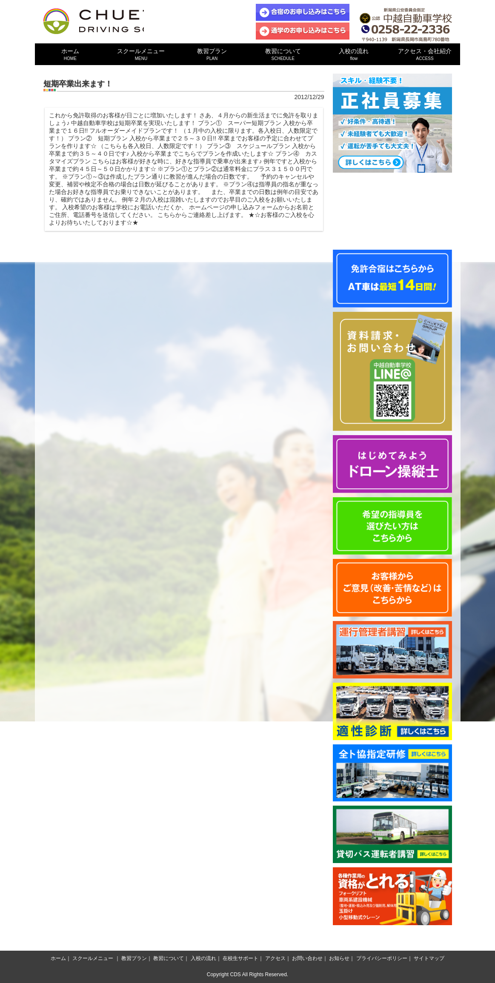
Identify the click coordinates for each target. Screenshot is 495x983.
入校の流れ (353, 54)
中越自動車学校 (113, 21)
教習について (282, 54)
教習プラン (212, 54)
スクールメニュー (141, 54)
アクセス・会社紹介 (425, 54)
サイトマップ (429, 958)
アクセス (275, 958)
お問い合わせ (307, 958)
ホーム (70, 54)
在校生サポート (240, 958)
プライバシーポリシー (381, 958)
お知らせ (339, 958)
